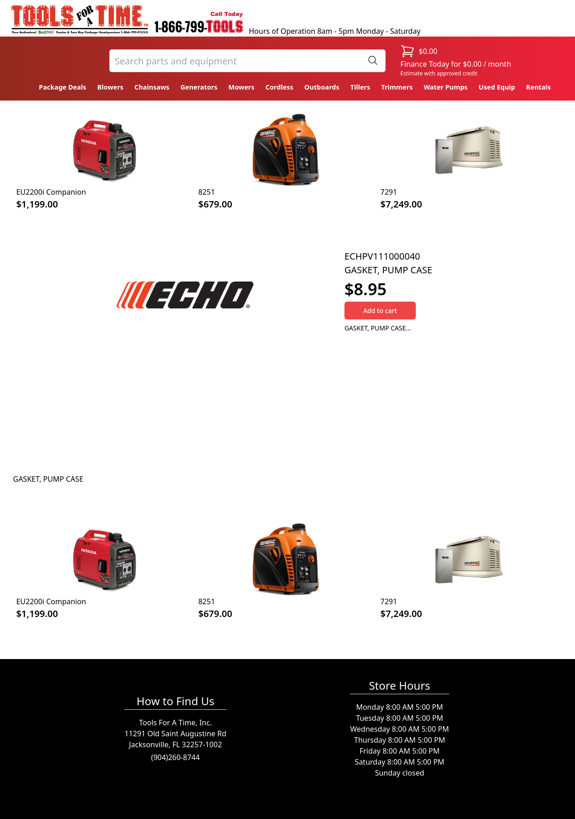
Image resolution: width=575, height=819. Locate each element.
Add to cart (380, 310)
